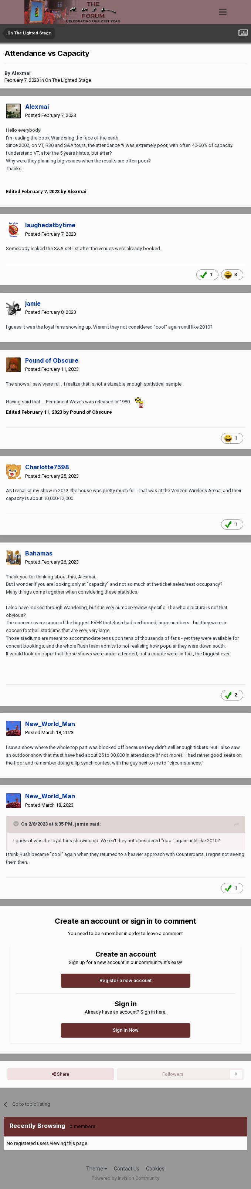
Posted (50, 115)
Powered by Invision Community (125, 1178)
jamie (81, 824)
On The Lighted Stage (68, 80)
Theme (96, 1169)
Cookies (155, 1169)
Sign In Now (126, 1030)
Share (60, 1074)
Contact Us (126, 1169)
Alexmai (21, 73)
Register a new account (125, 980)
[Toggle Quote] (16, 824)
